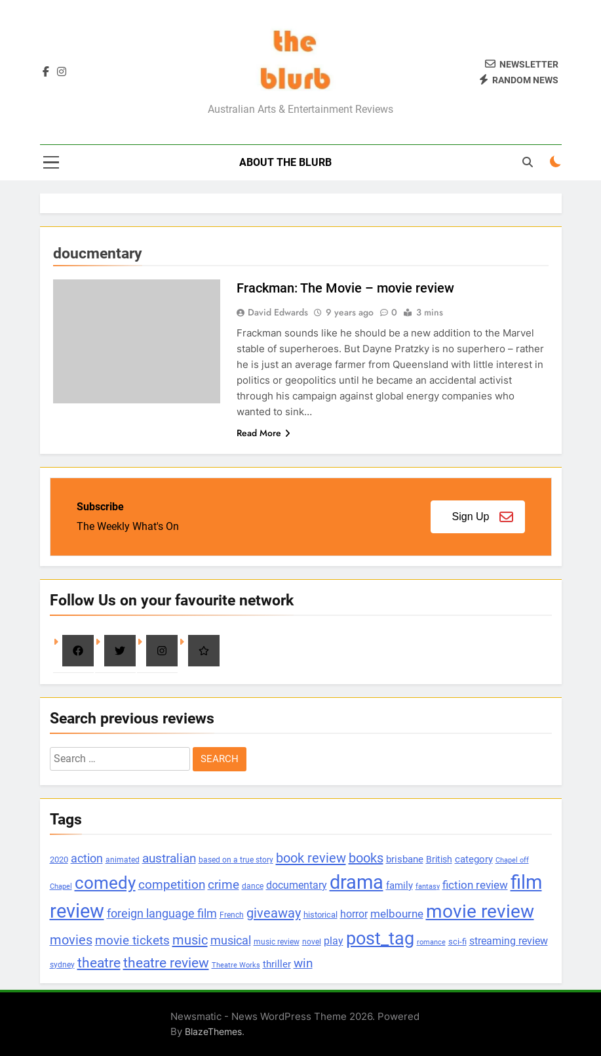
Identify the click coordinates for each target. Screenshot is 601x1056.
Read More (263, 432)
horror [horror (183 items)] (354, 914)
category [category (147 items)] (474, 859)
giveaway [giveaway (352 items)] (273, 913)
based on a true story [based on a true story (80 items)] (236, 859)
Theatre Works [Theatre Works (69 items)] (236, 965)
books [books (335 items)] (366, 858)
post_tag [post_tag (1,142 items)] (380, 938)
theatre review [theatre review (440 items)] (166, 962)
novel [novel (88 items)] (311, 941)
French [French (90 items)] (232, 915)
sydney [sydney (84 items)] (62, 964)
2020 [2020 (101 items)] (59, 859)
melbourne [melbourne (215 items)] (396, 913)
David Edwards (278, 312)
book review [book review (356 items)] (311, 858)
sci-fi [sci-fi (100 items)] (457, 941)
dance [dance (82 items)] (252, 886)
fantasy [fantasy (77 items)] (428, 886)
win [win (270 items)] (303, 963)
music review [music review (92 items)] (277, 941)
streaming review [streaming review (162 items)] (508, 941)
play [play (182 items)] (333, 941)
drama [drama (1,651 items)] (356, 882)
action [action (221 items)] (87, 858)
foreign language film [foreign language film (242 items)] (162, 913)
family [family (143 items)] (399, 885)
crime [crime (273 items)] (223, 885)
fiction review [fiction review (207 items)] (475, 884)
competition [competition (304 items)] (171, 884)
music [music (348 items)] (190, 940)
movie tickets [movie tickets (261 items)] (132, 940)
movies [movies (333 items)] (71, 940)
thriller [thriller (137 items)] (277, 964)
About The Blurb (285, 162)
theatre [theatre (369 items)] (99, 963)
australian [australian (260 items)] (169, 858)
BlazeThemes (213, 1031)
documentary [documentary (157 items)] (296, 885)
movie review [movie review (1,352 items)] (480, 911)
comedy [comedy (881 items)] (105, 883)
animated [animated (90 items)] (123, 859)
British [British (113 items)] (439, 859)
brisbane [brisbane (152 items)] (404, 859)
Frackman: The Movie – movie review (345, 288)
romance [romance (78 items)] (431, 941)
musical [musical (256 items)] (230, 940)
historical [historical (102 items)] (320, 915)
